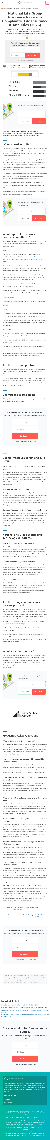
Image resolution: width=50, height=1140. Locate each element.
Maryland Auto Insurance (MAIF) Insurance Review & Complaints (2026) (24, 1007)
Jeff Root (42, 65)
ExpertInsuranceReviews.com (27, 1111)
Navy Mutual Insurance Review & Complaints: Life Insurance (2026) (23, 916)
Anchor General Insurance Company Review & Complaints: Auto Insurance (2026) (24, 1011)
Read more (25, 35)
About (5, 1102)
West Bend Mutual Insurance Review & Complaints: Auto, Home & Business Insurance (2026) (25, 1016)
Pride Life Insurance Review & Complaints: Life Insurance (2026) (27, 908)
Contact (10, 1102)
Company (7, 1100)
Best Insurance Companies (11, 8)
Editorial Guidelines (9, 975)
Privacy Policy (27, 1112)
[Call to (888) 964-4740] (47, 3)
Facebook (12, 1095)
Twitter (15, 1095)
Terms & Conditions (38, 1112)
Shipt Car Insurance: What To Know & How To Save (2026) (20, 1005)
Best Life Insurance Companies (29, 8)
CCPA (25, 1114)
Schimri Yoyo (16, 65)
